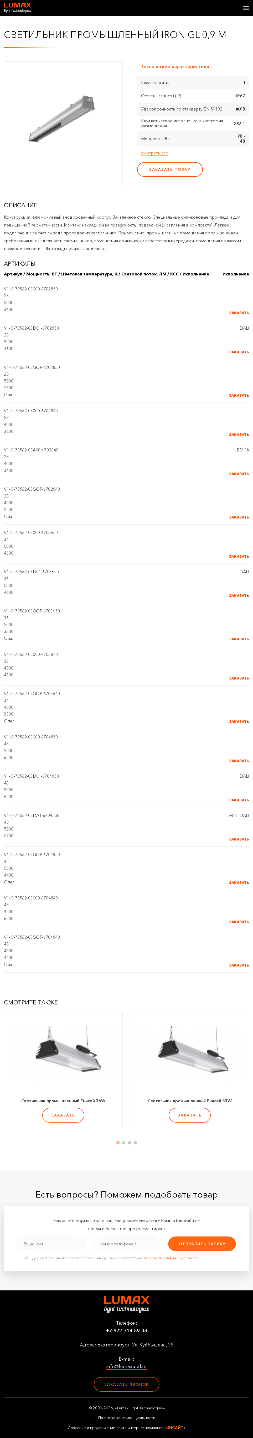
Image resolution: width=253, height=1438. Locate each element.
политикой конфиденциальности (171, 1258)
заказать (63, 1115)
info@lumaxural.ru (126, 1366)
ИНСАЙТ (174, 1427)
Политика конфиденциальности (126, 1417)
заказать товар (169, 169)
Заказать (239, 312)
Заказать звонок (126, 1384)
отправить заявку (202, 1243)
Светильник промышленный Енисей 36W (63, 1100)
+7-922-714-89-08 (126, 1331)
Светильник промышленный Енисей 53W (190, 1100)
